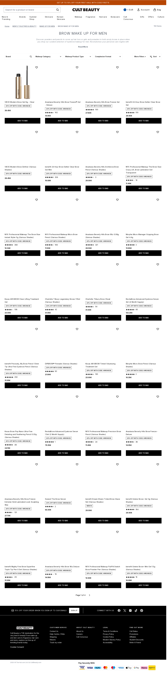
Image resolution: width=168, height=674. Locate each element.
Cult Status (134, 631)
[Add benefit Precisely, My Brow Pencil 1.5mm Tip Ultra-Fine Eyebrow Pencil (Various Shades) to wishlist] (36, 329)
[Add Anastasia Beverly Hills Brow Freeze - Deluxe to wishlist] (158, 396)
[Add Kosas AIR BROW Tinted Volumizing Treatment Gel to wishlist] (117, 329)
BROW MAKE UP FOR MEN (83, 33)
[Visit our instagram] (130, 610)
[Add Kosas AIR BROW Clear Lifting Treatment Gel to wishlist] (36, 264)
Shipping (53, 637)
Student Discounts (137, 640)
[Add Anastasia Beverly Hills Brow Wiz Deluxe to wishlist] (77, 532)
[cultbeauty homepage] (86, 9)
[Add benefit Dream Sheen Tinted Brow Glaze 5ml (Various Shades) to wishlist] (117, 464)
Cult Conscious (82, 637)
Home (7, 26)
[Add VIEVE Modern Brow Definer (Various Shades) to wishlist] (36, 132)
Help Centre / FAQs (57, 634)
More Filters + (140, 56)
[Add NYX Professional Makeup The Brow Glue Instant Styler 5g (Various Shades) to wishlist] (36, 200)
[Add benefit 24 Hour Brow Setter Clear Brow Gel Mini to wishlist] (77, 132)
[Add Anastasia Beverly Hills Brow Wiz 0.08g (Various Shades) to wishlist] (117, 200)
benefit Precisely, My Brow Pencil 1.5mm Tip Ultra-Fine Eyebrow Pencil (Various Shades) (22, 367)
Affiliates (133, 637)
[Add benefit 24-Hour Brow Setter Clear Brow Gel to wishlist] (158, 67)
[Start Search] (57, 9)
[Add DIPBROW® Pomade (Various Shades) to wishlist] (77, 329)
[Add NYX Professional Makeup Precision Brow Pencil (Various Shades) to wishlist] (117, 396)
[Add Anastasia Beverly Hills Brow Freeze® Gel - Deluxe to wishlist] (77, 67)
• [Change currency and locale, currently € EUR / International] (128, 9)
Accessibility (107, 642)
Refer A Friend (135, 642)
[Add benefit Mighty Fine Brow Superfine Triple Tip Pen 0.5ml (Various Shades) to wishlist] (36, 532)
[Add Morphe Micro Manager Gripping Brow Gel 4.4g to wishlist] (158, 200)
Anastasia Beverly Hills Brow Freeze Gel (103, 102)
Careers (79, 634)
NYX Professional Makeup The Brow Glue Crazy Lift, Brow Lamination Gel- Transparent (143, 170)
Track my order (56, 642)
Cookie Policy (108, 637)
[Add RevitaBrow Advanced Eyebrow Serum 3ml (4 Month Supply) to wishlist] (158, 264)
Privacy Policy (108, 634)
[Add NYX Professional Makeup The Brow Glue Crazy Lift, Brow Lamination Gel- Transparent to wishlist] (158, 132)
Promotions (134, 634)
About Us (79, 631)
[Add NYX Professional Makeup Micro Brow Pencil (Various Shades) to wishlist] (77, 200)
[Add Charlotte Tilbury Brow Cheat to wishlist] (117, 264)
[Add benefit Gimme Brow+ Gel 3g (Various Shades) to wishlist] (158, 464)
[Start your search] (32, 9)
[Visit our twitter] (125, 610)
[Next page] (89, 595)
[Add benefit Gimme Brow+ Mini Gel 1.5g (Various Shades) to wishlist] (158, 532)
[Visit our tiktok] (136, 610)
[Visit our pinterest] (141, 610)
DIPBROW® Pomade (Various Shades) (61, 364)
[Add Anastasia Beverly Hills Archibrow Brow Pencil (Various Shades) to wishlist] (117, 132)
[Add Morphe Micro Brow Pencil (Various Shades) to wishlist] (158, 329)
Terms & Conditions (110, 631)
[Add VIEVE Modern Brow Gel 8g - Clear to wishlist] (36, 67)
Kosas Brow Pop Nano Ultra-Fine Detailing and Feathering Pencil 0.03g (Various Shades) (21, 434)
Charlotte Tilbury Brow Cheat (98, 299)
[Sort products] (155, 56)
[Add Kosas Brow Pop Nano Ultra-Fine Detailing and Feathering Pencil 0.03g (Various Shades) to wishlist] (36, 396)
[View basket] (157, 9)
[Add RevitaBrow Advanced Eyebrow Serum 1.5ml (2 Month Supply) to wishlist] (77, 396)
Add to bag (23, 121)
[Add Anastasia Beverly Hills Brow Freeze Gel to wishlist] (117, 67)
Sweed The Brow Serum (55, 499)
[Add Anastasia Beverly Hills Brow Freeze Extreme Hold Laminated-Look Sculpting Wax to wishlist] (36, 464)
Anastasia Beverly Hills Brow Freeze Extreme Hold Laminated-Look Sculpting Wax (22, 502)
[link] (143, 9)
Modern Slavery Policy (112, 640)
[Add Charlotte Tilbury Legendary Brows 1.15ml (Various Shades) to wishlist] (77, 264)
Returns (53, 640)
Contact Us (54, 631)
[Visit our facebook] (119, 610)
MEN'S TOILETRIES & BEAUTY (24, 26)
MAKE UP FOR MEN (47, 26)
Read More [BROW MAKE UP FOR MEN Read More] (83, 47)
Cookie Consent (17, 647)
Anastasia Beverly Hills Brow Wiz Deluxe (62, 567)
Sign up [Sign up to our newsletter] (74, 610)
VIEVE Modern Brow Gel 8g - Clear (19, 102)
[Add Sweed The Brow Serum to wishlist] (77, 464)
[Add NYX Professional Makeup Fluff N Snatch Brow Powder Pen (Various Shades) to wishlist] (117, 532)
